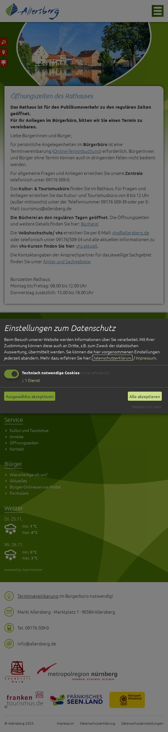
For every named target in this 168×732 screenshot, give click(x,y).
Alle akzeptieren (144, 396)
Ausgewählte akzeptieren (30, 396)
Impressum (146, 358)
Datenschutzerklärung (112, 358)
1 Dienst (31, 380)
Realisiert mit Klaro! (147, 406)
